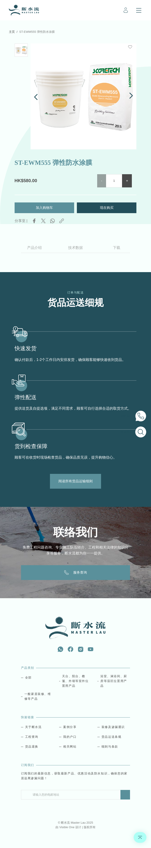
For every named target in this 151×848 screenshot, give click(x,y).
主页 (12, 31)
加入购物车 (44, 207)
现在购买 (107, 207)
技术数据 (75, 247)
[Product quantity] (114, 180)
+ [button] (127, 180)
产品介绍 (34, 247)
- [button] (101, 180)
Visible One (67, 827)
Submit (125, 794)
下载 (116, 247)
